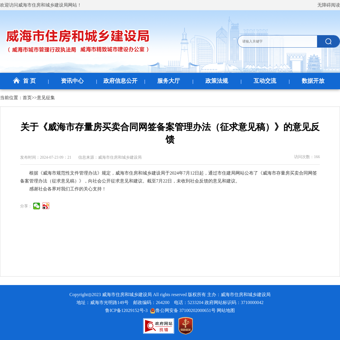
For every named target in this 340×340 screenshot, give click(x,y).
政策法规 (216, 81)
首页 (27, 97)
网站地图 (226, 310)
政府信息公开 (120, 81)
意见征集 (46, 97)
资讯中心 (72, 81)
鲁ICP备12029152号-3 (127, 310)
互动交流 (265, 81)
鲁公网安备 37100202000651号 (183, 310)
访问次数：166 (307, 157)
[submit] (328, 41)
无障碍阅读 (328, 5)
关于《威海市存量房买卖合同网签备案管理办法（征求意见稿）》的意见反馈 (170, 133)
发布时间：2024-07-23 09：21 (45, 157)
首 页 (24, 81)
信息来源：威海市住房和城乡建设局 (110, 157)
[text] (277, 41)
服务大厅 (168, 81)
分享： (26, 206)
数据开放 (313, 81)
